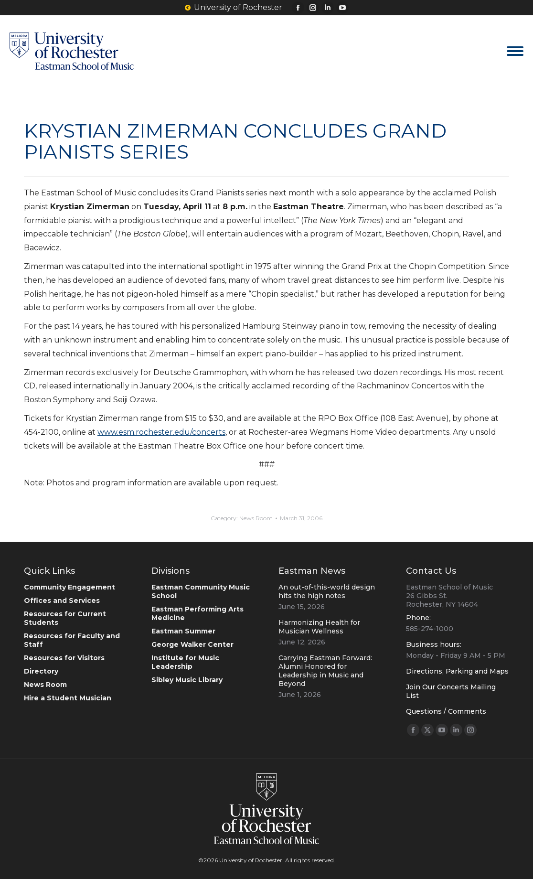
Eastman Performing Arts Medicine (197, 613)
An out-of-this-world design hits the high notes (326, 591)
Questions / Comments (446, 711)
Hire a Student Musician (67, 698)
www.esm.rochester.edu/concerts (161, 432)
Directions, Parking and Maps (457, 671)
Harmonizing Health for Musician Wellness (319, 626)
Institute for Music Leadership (185, 662)
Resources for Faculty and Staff (72, 640)
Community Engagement (69, 587)
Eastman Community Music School (200, 591)
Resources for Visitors (64, 658)
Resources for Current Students (65, 618)
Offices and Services (62, 600)
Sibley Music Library (187, 679)
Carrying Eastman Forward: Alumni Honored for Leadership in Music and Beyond (325, 671)
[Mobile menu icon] (515, 51)
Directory (41, 671)
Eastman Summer (183, 631)
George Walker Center (192, 644)
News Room (256, 518)
